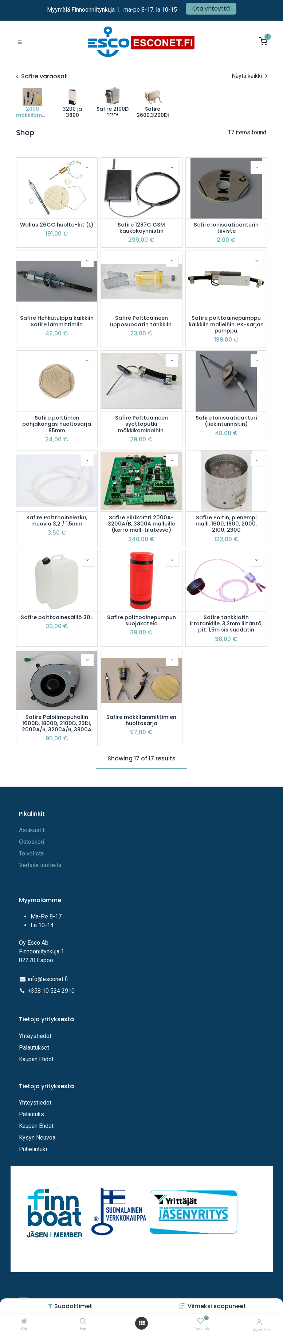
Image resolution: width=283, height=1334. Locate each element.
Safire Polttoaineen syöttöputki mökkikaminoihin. (141, 424)
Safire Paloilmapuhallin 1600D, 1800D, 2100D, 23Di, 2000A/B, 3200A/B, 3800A (56, 723)
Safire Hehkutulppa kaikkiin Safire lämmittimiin (57, 321)
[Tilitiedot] (259, 1322)
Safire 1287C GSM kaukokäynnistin (141, 228)
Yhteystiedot (36, 1035)
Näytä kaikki (249, 75)
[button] (217, 1306)
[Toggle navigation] (19, 42)
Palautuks (31, 1114)
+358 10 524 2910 (51, 990)
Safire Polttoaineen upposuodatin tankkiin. (141, 321)
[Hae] (82, 1321)
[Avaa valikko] (142, 1323)
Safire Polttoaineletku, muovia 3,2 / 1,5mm (56, 521)
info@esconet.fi (48, 979)
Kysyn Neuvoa (37, 1137)
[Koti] (24, 1321)
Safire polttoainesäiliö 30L (57, 617)
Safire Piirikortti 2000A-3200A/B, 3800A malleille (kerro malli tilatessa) (141, 524)
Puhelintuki (33, 1149)
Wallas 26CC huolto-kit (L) (56, 225)
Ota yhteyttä (211, 8)
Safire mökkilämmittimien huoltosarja (141, 720)
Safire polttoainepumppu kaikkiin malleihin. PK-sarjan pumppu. (226, 324)
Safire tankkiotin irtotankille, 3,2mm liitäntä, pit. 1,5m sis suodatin (226, 623)
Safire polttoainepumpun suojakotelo (141, 620)
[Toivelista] (200, 1321)
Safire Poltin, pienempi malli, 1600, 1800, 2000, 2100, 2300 (226, 524)
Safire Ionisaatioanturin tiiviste (226, 228)
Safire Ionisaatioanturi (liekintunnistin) (226, 421)
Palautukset (34, 1047)
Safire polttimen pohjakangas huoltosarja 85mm (56, 424)
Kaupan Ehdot (36, 1059)
